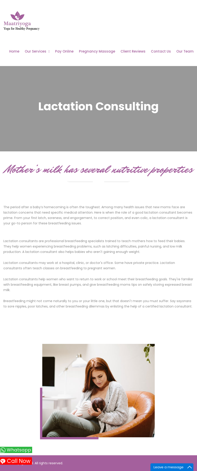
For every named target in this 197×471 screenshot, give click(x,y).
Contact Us (161, 51)
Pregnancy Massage (97, 51)
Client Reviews (133, 51)
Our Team (185, 51)
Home (14, 51)
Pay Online (64, 51)
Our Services (35, 51)
